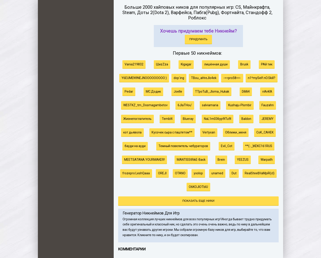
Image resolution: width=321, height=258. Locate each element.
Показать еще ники (198, 200)
